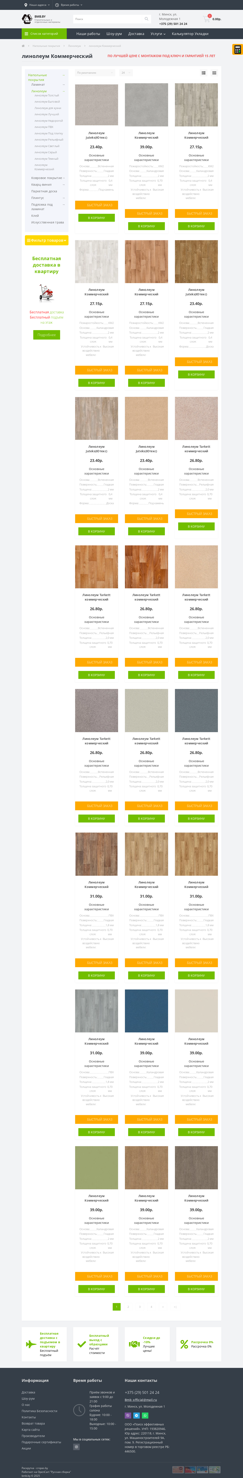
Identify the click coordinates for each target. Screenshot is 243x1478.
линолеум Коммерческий (44, 167)
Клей (35, 216)
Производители (33, 1432)
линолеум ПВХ (44, 127)
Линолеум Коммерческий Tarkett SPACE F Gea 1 (146, 293)
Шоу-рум (114, 33)
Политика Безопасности (39, 1407)
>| (175, 1303)
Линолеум (74, 46)
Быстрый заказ (99, 205)
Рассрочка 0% (202, 1338)
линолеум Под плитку (49, 133)
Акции (26, 1445)
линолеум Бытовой (47, 101)
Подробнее (47, 334)
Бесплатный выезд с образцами (99, 1336)
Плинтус (37, 198)
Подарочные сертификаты (41, 1438)
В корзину (96, 217)
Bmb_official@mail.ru (141, 1396)
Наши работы (88, 33)
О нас (26, 1401)
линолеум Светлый (47, 146)
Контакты (29, 1413)
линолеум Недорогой (49, 121)
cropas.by (42, 1464)
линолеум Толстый (47, 95)
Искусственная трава (47, 222)
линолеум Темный (46, 159)
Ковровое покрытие (46, 178)
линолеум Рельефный (49, 139)
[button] (37, 5)
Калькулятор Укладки (190, 33)
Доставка (136, 33)
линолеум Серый (46, 152)
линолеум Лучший (47, 114)
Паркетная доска (44, 191)
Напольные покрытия (46, 46)
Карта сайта (31, 1426)
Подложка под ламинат (42, 206)
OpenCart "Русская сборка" (54, 1468)
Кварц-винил (41, 184)
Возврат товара (33, 1420)
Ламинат (38, 84)
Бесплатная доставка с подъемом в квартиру (50, 1336)
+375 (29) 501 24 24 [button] (142, 1388)
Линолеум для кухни (48, 108)
